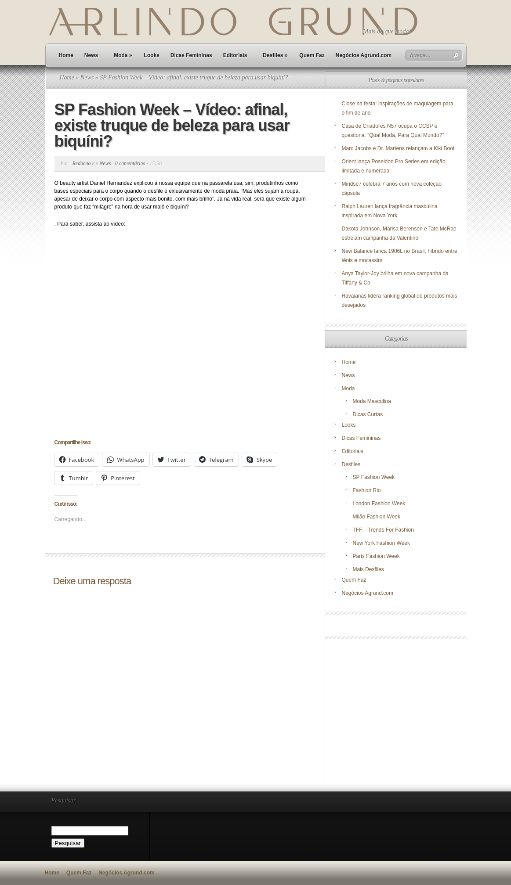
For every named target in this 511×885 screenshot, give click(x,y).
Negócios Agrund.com (364, 55)
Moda (123, 55)
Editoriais (235, 55)
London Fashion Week (379, 503)
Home (66, 55)
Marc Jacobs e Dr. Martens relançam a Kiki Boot (398, 148)
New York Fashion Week (381, 543)
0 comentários (130, 163)
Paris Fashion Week (376, 556)
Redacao (81, 163)
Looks (151, 55)
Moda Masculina (372, 401)
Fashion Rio (367, 490)
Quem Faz (311, 55)
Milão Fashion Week (377, 517)
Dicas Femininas (191, 55)
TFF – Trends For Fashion (383, 530)
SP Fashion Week (374, 477)
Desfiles (275, 55)
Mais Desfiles (368, 569)
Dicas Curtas (368, 414)
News (91, 55)
